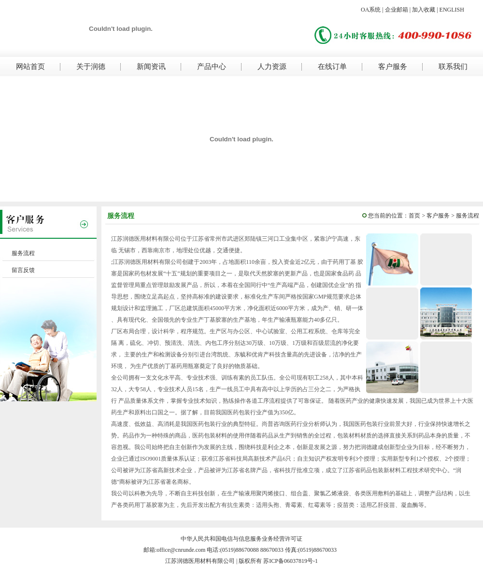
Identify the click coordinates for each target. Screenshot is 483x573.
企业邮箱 (396, 9)
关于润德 (90, 66)
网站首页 (30, 66)
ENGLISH (452, 9)
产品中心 (211, 66)
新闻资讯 (151, 66)
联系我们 (453, 66)
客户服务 (392, 66)
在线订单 (332, 66)
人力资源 (271, 66)
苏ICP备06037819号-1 (290, 561)
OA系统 (371, 9)
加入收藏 (423, 9)
